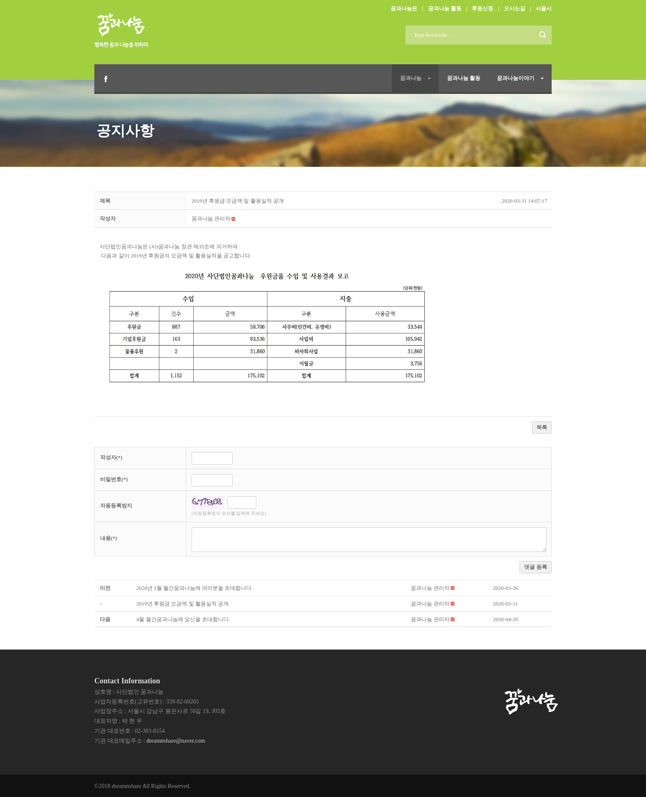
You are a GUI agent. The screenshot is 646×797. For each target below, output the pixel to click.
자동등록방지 (116, 506)
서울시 (544, 8)
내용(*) (108, 538)
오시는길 (514, 8)
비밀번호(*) (114, 479)
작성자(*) (111, 457)
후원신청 (482, 8)
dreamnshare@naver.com (175, 741)
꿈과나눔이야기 (515, 78)
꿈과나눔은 (404, 8)
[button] (211, 218)
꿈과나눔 (410, 78)
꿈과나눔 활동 (444, 8)
